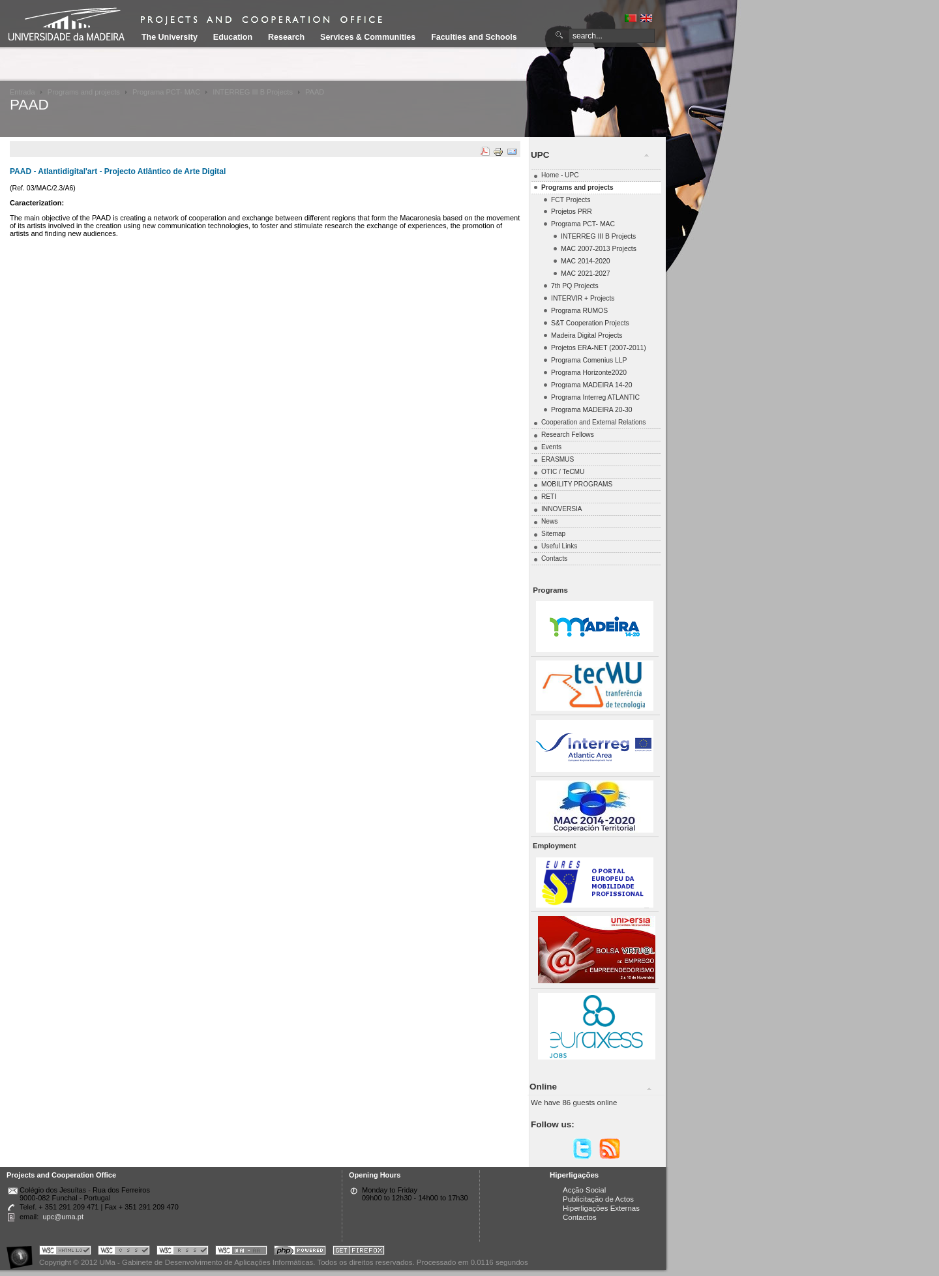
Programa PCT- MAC (166, 92)
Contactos (580, 1217)
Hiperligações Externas (601, 1208)
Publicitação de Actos (598, 1199)
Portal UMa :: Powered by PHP (300, 1252)
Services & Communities (367, 37)
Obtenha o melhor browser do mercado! (359, 1252)
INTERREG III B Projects (253, 92)
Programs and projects (84, 92)
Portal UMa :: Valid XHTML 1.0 (65, 1252)
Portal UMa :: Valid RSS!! (182, 1252)
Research (286, 37)
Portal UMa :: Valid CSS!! (124, 1252)
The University (170, 37)
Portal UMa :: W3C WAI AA (241, 1252)
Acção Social (584, 1190)
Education (232, 37)
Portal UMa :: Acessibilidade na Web (23, 1252)
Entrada (22, 92)
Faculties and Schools (473, 37)
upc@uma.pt (62, 1217)
